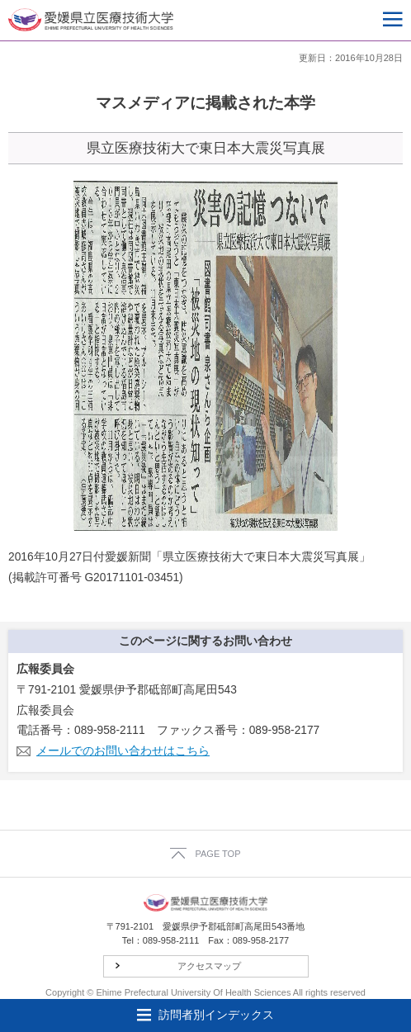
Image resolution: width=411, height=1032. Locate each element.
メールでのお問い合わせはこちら (123, 751)
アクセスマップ (209, 966)
